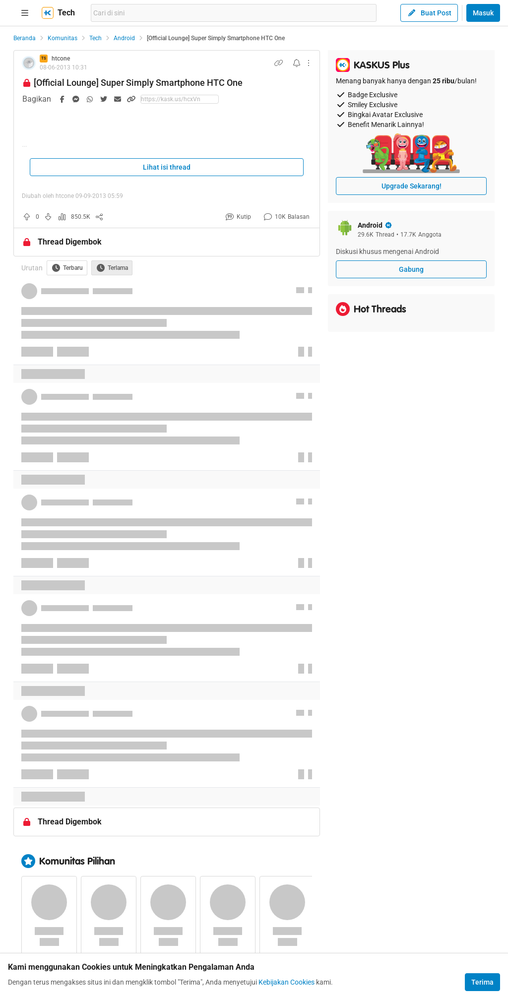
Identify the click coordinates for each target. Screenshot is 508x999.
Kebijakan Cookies (286, 982)
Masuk (483, 13)
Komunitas (62, 38)
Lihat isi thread (166, 167)
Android (124, 38)
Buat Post (429, 13)
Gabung (411, 269)
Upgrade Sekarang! (411, 186)
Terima (482, 982)
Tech (95, 38)
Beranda (24, 38)
